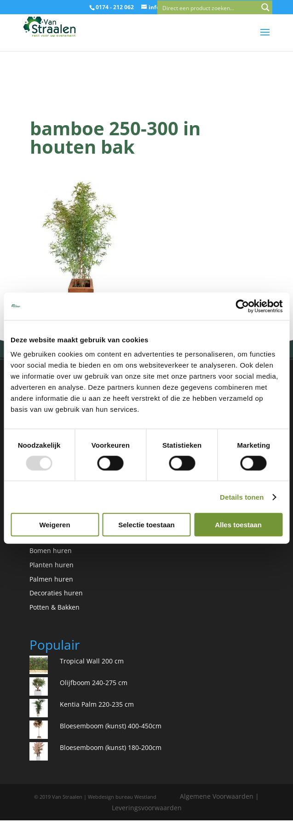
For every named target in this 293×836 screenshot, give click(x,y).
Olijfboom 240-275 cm (93, 682)
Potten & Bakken (54, 607)
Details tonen (242, 497)
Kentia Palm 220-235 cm (97, 704)
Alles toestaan (238, 525)
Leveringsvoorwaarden (147, 807)
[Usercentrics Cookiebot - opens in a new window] (242, 306)
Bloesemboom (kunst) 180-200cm (110, 747)
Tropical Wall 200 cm (92, 661)
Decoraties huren (56, 592)
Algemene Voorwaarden (216, 796)
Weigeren (54, 525)
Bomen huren (50, 550)
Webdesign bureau (110, 796)
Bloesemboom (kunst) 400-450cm (110, 725)
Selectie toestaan (146, 525)
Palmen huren (51, 579)
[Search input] (208, 7)
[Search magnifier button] (265, 7)
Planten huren (51, 564)
